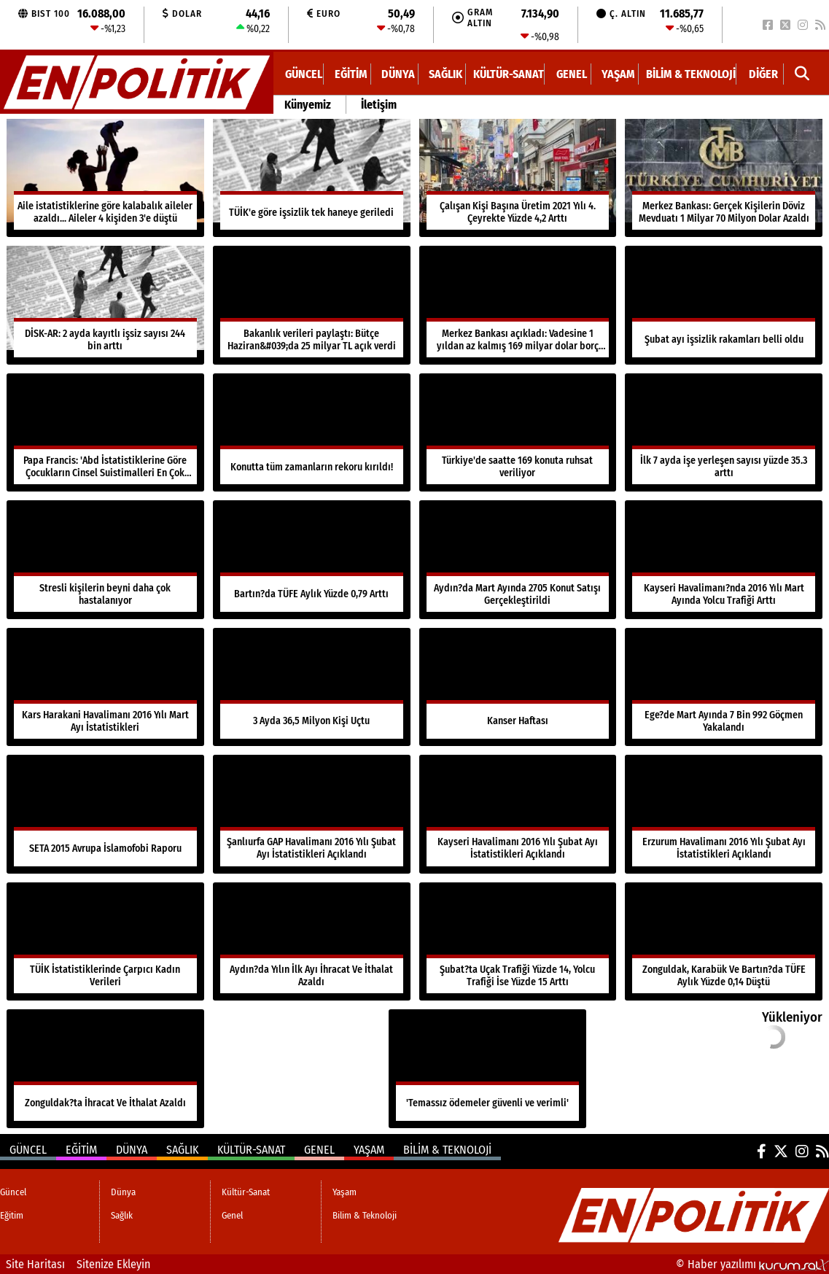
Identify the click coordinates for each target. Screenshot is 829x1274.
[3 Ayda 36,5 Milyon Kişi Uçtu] (311, 687)
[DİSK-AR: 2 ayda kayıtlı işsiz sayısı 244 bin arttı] (105, 305)
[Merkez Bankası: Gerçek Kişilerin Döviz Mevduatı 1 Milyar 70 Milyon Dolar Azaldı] (723, 178)
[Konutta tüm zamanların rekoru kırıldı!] (311, 432)
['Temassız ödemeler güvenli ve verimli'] (487, 1068)
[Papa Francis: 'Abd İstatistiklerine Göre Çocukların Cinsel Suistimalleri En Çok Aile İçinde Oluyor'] (105, 432)
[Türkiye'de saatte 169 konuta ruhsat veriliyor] (518, 432)
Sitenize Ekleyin (113, 1264)
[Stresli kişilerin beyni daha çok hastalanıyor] (105, 559)
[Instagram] (803, 25)
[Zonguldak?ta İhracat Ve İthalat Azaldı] (105, 1068)
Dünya (398, 74)
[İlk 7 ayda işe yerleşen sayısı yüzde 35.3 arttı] (723, 432)
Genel (571, 74)
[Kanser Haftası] (518, 687)
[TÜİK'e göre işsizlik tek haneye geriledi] (311, 178)
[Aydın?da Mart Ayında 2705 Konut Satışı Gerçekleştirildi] (518, 559)
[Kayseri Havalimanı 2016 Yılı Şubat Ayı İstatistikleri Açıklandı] (518, 814)
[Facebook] (768, 25)
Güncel (303, 74)
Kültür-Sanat (508, 74)
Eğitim (351, 74)
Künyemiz (307, 105)
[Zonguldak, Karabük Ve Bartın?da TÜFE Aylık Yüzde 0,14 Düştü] (723, 941)
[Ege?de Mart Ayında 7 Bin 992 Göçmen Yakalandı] (723, 687)
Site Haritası (35, 1264)
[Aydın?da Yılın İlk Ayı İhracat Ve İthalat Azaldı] (311, 941)
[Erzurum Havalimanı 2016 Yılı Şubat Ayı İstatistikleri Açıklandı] (723, 814)
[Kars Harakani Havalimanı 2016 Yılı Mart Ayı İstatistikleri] (105, 687)
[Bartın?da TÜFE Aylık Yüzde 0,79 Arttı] (311, 559)
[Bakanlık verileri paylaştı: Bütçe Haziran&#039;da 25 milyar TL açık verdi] (311, 305)
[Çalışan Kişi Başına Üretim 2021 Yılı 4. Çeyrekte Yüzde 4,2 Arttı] (518, 178)
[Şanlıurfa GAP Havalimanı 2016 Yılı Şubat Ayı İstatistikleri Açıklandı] (311, 814)
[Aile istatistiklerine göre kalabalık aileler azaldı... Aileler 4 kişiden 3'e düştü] (105, 178)
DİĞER (763, 74)
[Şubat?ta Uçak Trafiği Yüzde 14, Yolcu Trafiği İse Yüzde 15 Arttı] (518, 941)
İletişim (379, 105)
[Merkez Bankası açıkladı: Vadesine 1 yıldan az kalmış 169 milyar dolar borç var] (518, 305)
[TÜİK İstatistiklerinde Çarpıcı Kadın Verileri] (105, 941)
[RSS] (820, 25)
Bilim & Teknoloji (691, 74)
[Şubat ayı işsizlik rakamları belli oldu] (723, 305)
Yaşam (618, 74)
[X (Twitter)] (785, 25)
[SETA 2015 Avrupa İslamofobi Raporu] (105, 814)
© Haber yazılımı (752, 1264)
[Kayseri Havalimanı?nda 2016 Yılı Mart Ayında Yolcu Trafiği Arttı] (723, 559)
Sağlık (445, 74)
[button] (802, 74)
